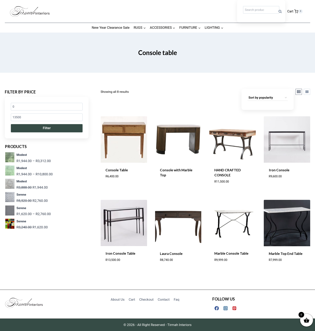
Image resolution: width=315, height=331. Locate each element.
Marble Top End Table (286, 253)
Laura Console (171, 253)
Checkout (146, 299)
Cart (132, 299)
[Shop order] (268, 98)
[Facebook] (216, 308)
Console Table (116, 170)
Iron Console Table (120, 253)
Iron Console (279, 170)
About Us (118, 299)
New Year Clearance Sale (111, 28)
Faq (176, 299)
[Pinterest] (234, 308)
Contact (164, 299)
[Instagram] (225, 308)
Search (281, 11)
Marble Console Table (231, 253)
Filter (47, 128)
